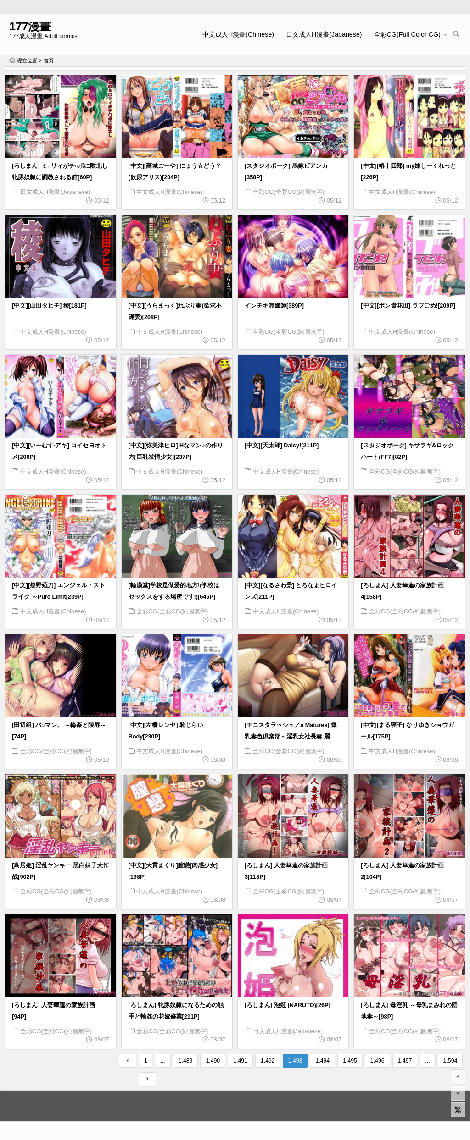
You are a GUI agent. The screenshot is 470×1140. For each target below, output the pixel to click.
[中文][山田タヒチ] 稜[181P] (49, 306)
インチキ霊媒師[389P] (274, 306)
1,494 (322, 1060)
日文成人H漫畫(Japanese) (324, 34)
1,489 (186, 1060)
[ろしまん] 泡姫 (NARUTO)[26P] (287, 1005)
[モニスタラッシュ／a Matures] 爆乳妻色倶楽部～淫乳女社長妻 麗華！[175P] (291, 736)
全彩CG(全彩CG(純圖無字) (289, 191)
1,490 (213, 1060)
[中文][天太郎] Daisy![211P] (282, 445)
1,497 (405, 1060)
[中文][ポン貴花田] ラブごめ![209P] (408, 306)
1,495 (350, 1060)
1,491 (240, 1060)
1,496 (377, 1060)
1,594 (450, 1060)
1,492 (268, 1060)
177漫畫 (30, 26)
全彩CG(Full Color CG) (407, 34)
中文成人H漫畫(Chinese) (238, 34)
